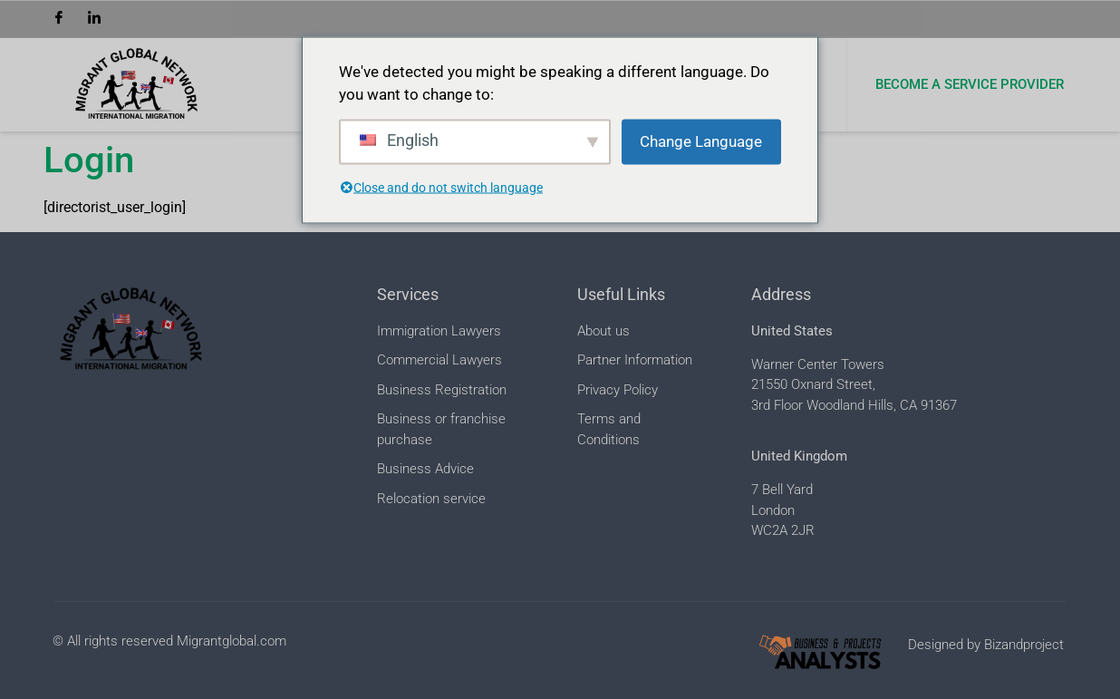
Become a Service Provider (969, 84)
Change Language (701, 140)
